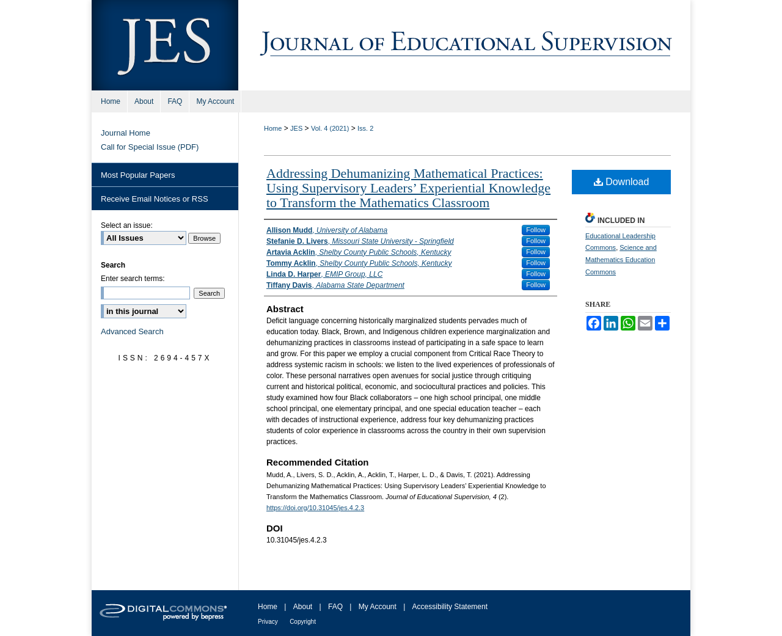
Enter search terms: (133, 278)
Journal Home (125, 132)
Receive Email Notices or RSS (154, 198)
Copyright (303, 621)
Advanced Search (132, 331)
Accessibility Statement (450, 606)
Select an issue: (127, 225)
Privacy (268, 621)
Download (621, 182)
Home (273, 128)
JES (296, 128)
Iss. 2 (365, 128)
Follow (536, 229)
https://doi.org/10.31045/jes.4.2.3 (315, 507)
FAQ (335, 606)
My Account (377, 606)
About (302, 606)
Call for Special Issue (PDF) (150, 147)
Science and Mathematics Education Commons (621, 260)
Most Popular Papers (138, 175)
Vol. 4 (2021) (330, 128)
